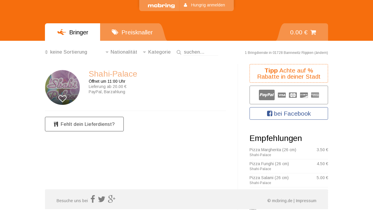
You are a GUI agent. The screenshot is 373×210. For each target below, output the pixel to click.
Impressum (306, 200)
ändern (321, 53)
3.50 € (322, 149)
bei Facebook (289, 113)
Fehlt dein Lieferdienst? (84, 124)
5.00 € (322, 177)
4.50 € (322, 163)
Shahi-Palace (113, 74)
